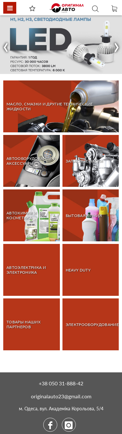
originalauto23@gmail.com (61, 396)
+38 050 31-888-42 (61, 383)
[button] (6, 44)
